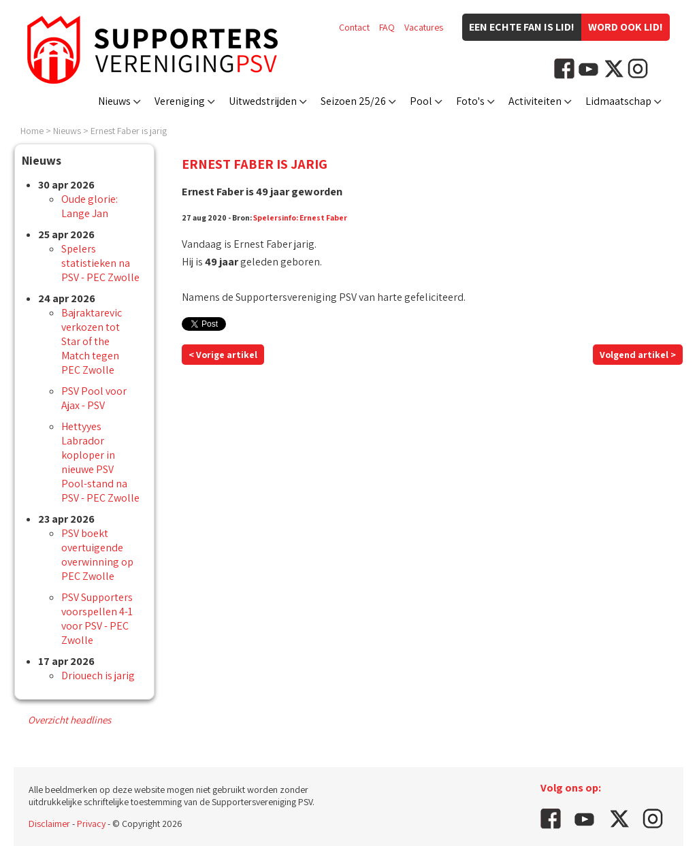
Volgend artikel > (638, 354)
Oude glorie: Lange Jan (89, 206)
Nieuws (114, 101)
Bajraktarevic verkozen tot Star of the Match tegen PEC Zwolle (91, 341)
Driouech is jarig (98, 675)
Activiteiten (535, 101)
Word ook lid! (625, 27)
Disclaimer (49, 823)
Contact (354, 27)
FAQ (387, 27)
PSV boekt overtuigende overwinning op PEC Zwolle (97, 554)
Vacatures (423, 27)
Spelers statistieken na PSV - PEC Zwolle (100, 263)
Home (32, 131)
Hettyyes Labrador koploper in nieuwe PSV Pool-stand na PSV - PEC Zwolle (100, 462)
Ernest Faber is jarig (129, 131)
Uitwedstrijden (263, 101)
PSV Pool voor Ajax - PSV (94, 398)
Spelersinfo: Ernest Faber (300, 217)
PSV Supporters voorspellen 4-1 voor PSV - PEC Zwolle (97, 618)
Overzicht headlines (69, 719)
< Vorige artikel (223, 354)
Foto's (470, 101)
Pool (421, 101)
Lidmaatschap (618, 101)
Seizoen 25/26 (353, 101)
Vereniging (180, 101)
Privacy (91, 823)
